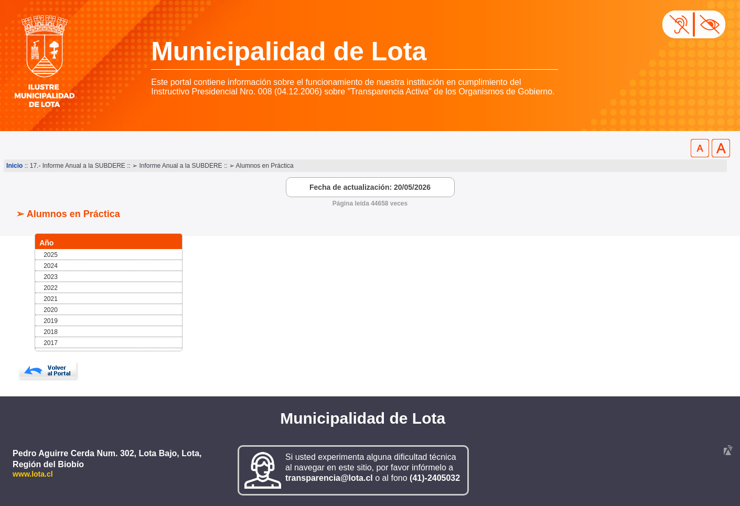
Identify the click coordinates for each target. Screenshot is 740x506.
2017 (51, 343)
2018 (51, 332)
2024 (51, 266)
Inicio (14, 165)
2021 (51, 299)
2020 (51, 310)
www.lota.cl (33, 474)
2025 (51, 255)
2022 (51, 288)
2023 (51, 277)
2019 (51, 321)
